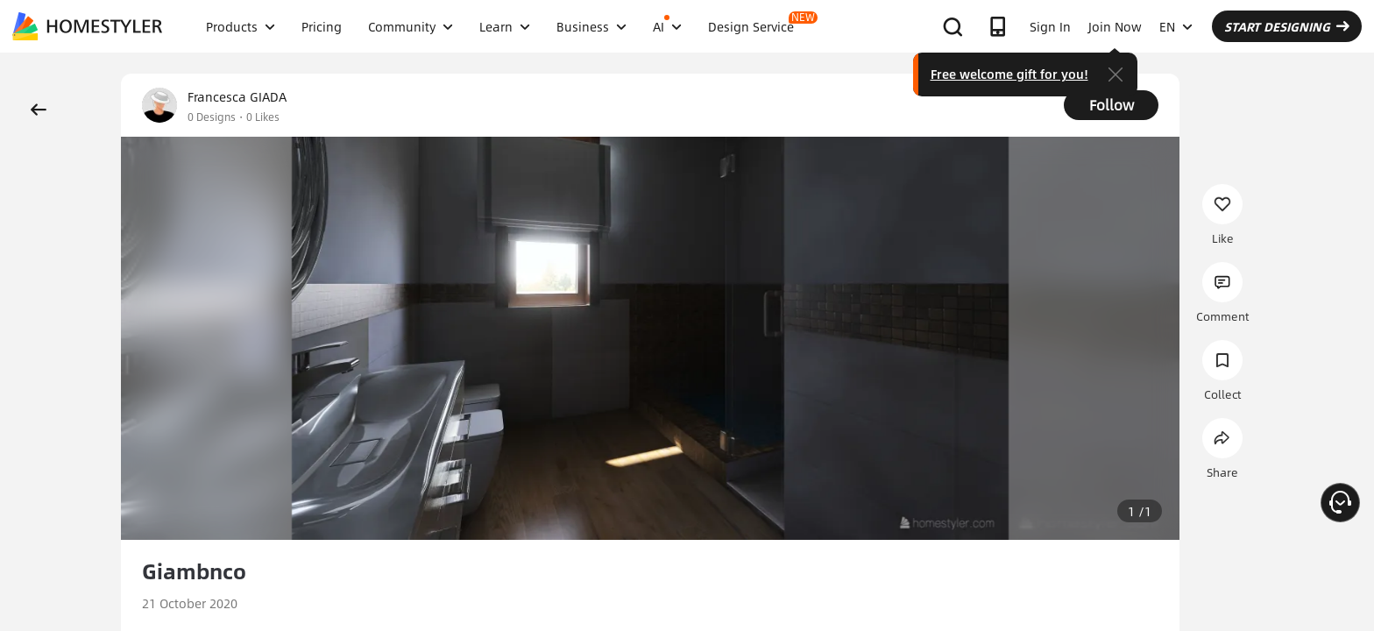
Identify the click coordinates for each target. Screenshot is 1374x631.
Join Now (1115, 26)
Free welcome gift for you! (1009, 73)
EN (1176, 26)
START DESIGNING (1286, 26)
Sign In (1050, 26)
